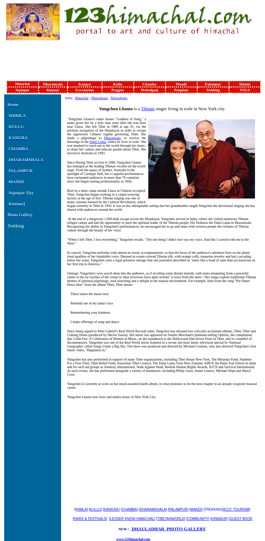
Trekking (213, 90)
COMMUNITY (197, 519)
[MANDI (195, 509)
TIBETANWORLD (170, 519)
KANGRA (111, 509)
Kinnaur (53, 90)
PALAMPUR (178, 509)
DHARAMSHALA (153, 509)
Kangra (84, 84)
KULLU (95, 509)
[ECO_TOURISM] (236, 509)
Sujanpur (23, 90)
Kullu (117, 84)
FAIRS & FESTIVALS (90, 519)
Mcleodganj (149, 90)
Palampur (213, 84)
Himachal (22, 84)
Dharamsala (53, 84)
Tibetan (148, 108)
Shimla (245, 84)
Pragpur (117, 90)
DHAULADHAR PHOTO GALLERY (168, 528)
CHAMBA (129, 509)
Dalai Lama (98, 142)
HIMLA (81, 509)
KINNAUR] (219, 519)
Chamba (149, 84)
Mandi (181, 84)
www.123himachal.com (133, 539)
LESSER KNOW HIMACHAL (132, 519)
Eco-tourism (85, 90)
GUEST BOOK (241, 519)
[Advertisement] (131, 63)
